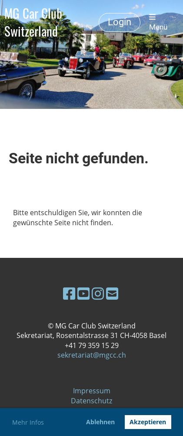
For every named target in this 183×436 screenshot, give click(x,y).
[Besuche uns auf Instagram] (98, 293)
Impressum (91, 390)
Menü (158, 23)
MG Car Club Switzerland (33, 22)
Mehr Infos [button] (28, 422)
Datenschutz (91, 401)
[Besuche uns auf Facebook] (69, 293)
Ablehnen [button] (100, 422)
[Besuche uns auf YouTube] (83, 293)
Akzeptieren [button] (148, 422)
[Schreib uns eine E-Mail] (112, 293)
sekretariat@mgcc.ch (91, 355)
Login (119, 22)
